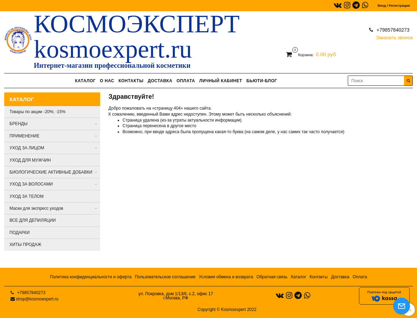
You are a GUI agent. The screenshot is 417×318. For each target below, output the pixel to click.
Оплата (360, 276)
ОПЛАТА (186, 80)
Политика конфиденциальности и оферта (90, 276)
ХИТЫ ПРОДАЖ (25, 244)
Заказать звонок (394, 36)
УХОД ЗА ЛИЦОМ (26, 147)
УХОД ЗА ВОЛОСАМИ (31, 184)
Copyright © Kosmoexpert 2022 (226, 309)
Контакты (319, 276)
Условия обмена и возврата (226, 276)
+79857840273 (392, 30)
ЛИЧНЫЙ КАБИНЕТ (220, 80)
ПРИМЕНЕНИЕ (24, 136)
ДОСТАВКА (160, 80)
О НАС (107, 80)
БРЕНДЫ (18, 123)
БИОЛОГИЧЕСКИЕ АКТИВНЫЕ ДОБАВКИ (50, 172)
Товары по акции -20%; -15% (37, 111)
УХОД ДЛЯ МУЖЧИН (30, 160)
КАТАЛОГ (85, 80)
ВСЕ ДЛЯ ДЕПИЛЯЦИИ (32, 220)
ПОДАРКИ (19, 232)
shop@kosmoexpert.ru (37, 299)
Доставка (340, 276)
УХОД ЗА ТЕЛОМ (26, 196)
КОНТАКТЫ (130, 80)
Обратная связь (271, 276)
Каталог (298, 276)
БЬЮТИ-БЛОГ (261, 80)
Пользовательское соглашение (165, 276)
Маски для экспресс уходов (36, 208)
